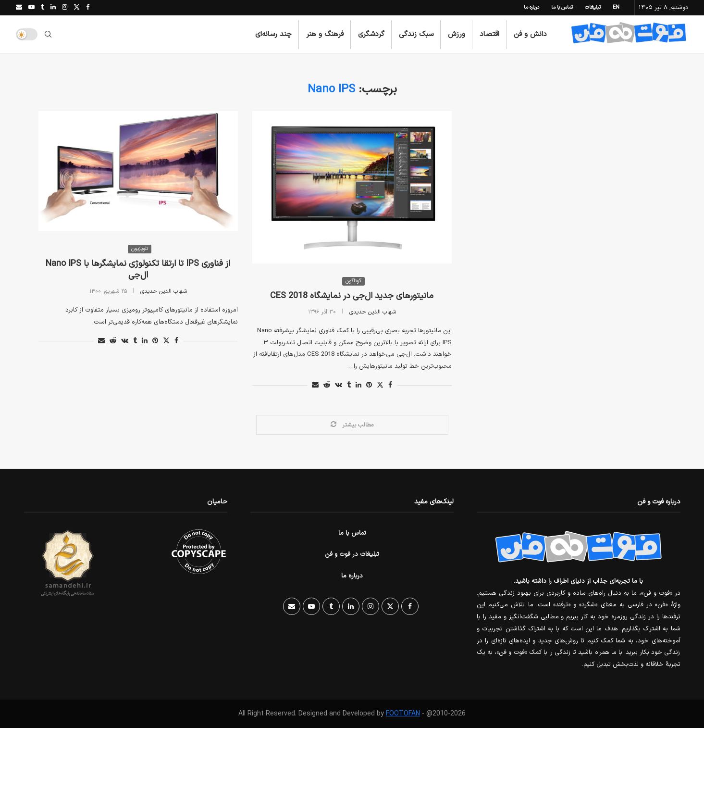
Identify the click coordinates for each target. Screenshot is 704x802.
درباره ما (531, 7)
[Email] (19, 7)
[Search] (48, 34)
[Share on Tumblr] (135, 342)
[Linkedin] (53, 7)
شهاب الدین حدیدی (163, 292)
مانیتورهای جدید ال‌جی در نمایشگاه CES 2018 (351, 295)
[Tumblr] (42, 7)
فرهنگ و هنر (325, 34)
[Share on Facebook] (176, 342)
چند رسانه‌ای (273, 34)
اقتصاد (489, 34)
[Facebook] (87, 7)
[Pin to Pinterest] (155, 342)
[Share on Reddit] (113, 342)
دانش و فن (530, 34)
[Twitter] (77, 7)
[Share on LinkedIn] (145, 342)
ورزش (456, 34)
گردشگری (371, 34)
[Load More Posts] (352, 425)
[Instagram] (64, 7)
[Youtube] (31, 7)
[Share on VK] (124, 342)
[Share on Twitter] (166, 342)
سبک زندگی (416, 34)
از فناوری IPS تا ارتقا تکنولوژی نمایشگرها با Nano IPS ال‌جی (138, 270)
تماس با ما (562, 7)
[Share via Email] (101, 342)
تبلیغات (593, 7)
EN (616, 7)
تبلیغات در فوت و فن (352, 555)
